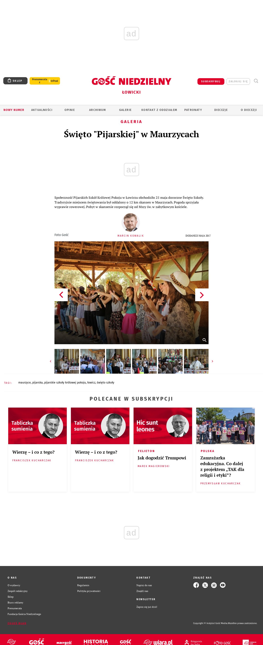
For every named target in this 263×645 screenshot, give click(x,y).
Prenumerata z (39, 81)
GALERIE (125, 110)
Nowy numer (13, 110)
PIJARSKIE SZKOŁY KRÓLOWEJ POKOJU (65, 382)
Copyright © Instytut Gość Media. (210, 623)
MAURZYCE (24, 382)
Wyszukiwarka (256, 81)
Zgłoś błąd (17, 623)
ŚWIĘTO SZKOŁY (105, 382)
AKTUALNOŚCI (41, 110)
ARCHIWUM (97, 110)
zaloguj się (238, 81)
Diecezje (221, 110)
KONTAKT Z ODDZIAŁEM (159, 110)
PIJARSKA (37, 382)
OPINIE (70, 110)
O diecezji (249, 110)
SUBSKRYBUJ (210, 81)
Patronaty (193, 110)
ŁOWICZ (91, 382)
